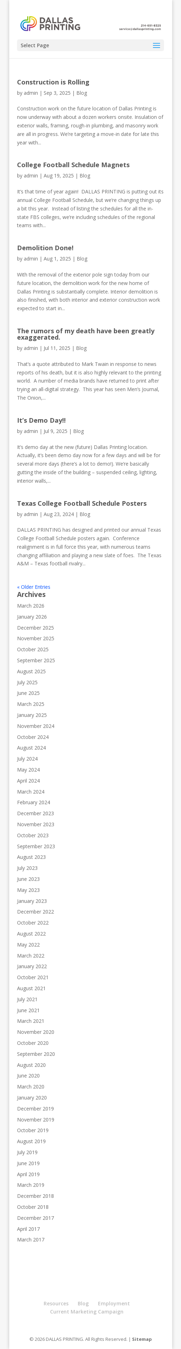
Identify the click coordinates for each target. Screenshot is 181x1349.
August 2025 (31, 671)
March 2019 (30, 1184)
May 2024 (28, 769)
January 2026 (32, 616)
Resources (56, 1303)
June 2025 (28, 693)
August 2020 (31, 1065)
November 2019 (35, 1119)
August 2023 (31, 857)
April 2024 (28, 780)
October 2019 (33, 1130)
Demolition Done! (45, 247)
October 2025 (33, 649)
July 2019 (27, 1152)
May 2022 (28, 944)
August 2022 (31, 933)
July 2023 (27, 868)
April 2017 (28, 1228)
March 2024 (30, 791)
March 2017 (30, 1239)
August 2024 (31, 747)
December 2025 (35, 627)
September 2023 (36, 846)
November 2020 (35, 1032)
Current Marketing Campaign (87, 1311)
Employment (114, 1303)
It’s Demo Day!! (41, 420)
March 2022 (30, 955)
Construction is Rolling (53, 82)
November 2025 (35, 638)
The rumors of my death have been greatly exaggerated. (85, 334)
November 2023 (35, 824)
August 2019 (31, 1141)
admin (31, 92)
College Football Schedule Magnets (73, 164)
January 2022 (32, 966)
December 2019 (35, 1108)
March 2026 (30, 605)
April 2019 (28, 1174)
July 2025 (27, 682)
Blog (81, 92)
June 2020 (28, 1075)
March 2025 (30, 704)
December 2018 (35, 1195)
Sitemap (142, 1339)
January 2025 (32, 715)
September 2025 (36, 660)
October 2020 (33, 1043)
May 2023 (28, 890)
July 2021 (27, 999)
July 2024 (27, 758)
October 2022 (33, 922)
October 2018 (33, 1206)
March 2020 (30, 1086)
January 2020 (32, 1097)
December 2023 (35, 813)
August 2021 (31, 988)
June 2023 (28, 879)
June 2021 (28, 1010)
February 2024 (33, 802)
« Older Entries (33, 586)
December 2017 (35, 1217)
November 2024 (35, 726)
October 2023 (33, 835)
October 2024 (33, 737)
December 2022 (35, 911)
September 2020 (36, 1054)
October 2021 (33, 977)
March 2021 (30, 1021)
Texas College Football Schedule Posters (82, 503)
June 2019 (28, 1163)
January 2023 (32, 901)
